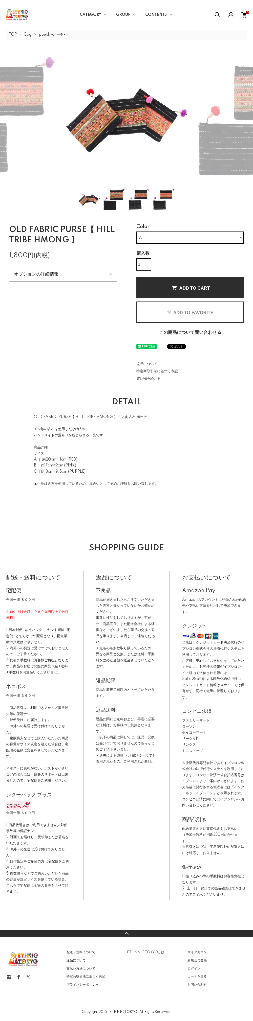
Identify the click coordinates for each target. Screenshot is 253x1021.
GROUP (123, 15)
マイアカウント (199, 952)
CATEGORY (90, 15)
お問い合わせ (197, 984)
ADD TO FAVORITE (190, 312)
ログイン (194, 968)
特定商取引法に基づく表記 (157, 371)
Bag (28, 35)
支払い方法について (80, 968)
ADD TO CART (190, 288)
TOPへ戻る (126, 933)
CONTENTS (156, 15)
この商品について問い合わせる (190, 332)
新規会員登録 (197, 960)
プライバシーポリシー (82, 984)
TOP (13, 35)
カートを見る (197, 976)
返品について (146, 364)
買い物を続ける (148, 379)
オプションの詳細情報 (36, 274)
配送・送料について (80, 952)
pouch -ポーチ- (52, 35)
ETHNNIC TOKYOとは (145, 952)
